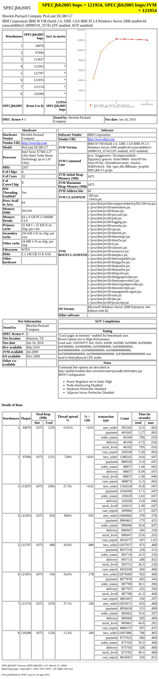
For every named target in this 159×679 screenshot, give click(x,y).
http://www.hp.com (34, 143)
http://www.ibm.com (101, 139)
